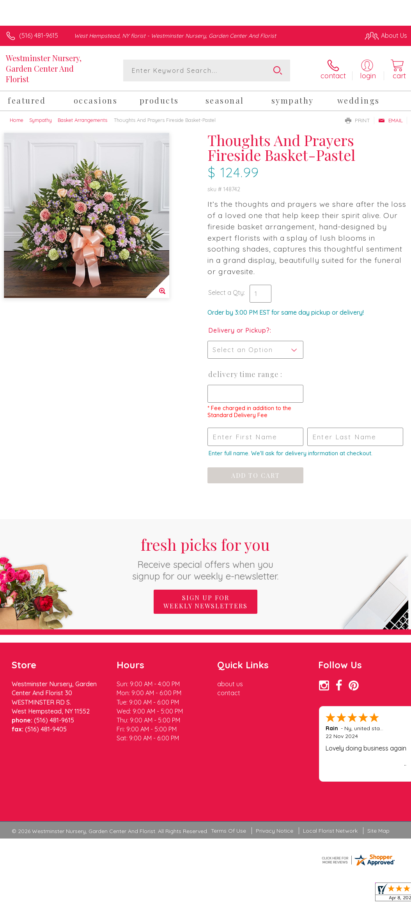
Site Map (378, 830)
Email (390, 120)
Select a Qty (226, 292)
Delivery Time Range (244, 374)
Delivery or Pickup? (238, 330)
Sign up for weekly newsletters (205, 602)
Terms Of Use (228, 830)
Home (16, 120)
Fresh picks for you (206, 558)
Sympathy (40, 120)
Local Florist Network (330, 830)
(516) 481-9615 (38, 35)
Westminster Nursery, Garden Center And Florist (43, 68)
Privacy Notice (274, 830)
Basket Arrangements (82, 120)
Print (357, 120)
